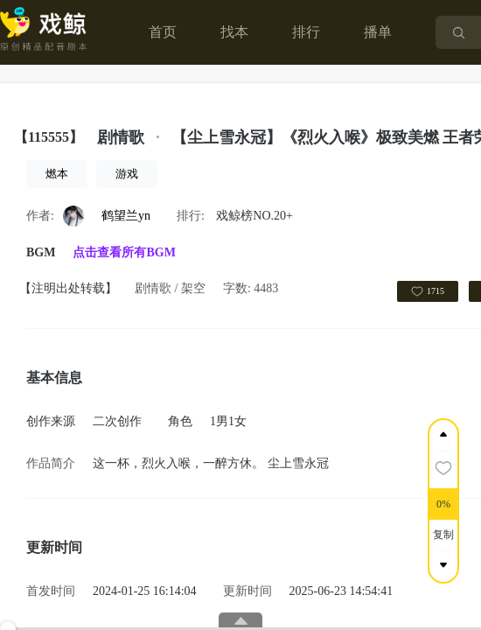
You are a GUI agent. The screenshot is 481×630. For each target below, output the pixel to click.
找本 (234, 31)
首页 (163, 31)
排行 (306, 31)
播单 (378, 31)
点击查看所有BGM (124, 252)
